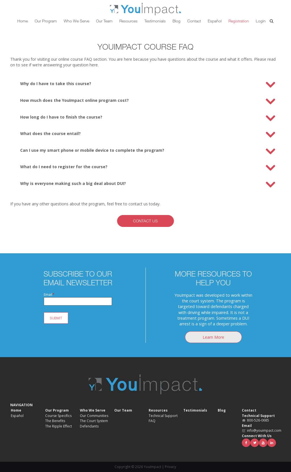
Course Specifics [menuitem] (58, 416)
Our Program (46, 20)
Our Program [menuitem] (57, 410)
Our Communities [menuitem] (94, 416)
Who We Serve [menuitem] (92, 410)
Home (22, 20)
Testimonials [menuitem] (195, 410)
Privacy (170, 466)
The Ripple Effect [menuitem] (58, 426)
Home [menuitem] (16, 410)
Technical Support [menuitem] (163, 416)
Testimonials (155, 20)
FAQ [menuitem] (152, 421)
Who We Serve (76, 20)
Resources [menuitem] (158, 410)
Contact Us (145, 220)
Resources (128, 20)
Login (261, 20)
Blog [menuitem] (222, 410)
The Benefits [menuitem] (55, 421)
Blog (176, 20)
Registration (238, 20)
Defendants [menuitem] (89, 426)
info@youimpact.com (264, 430)
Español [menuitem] (17, 416)
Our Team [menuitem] (123, 410)
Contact (194, 20)
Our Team (104, 20)
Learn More (213, 337)
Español (215, 20)
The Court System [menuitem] (94, 421)
